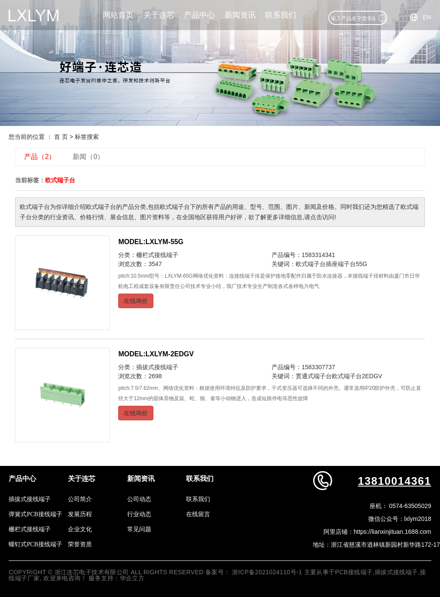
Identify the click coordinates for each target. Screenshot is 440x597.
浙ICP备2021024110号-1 (267, 572)
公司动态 (139, 499)
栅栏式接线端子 (157, 254)
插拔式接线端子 (157, 367)
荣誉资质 (80, 544)
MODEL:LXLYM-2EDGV (155, 354)
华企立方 (132, 578)
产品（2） (39, 156)
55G (361, 263)
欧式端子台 (311, 263)
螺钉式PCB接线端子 (35, 544)
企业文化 (80, 529)
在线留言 (198, 514)
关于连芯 (159, 15)
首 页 (61, 136)
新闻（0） (88, 156)
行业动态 (139, 514)
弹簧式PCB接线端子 (35, 514)
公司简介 (80, 499)
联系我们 (280, 15)
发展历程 (80, 514)
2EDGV (372, 376)
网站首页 (118, 15)
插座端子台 (341, 263)
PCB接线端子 (354, 572)
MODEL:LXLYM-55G (150, 241)
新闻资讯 (240, 15)
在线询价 (136, 300)
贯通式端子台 (314, 376)
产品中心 (199, 15)
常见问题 (139, 529)
